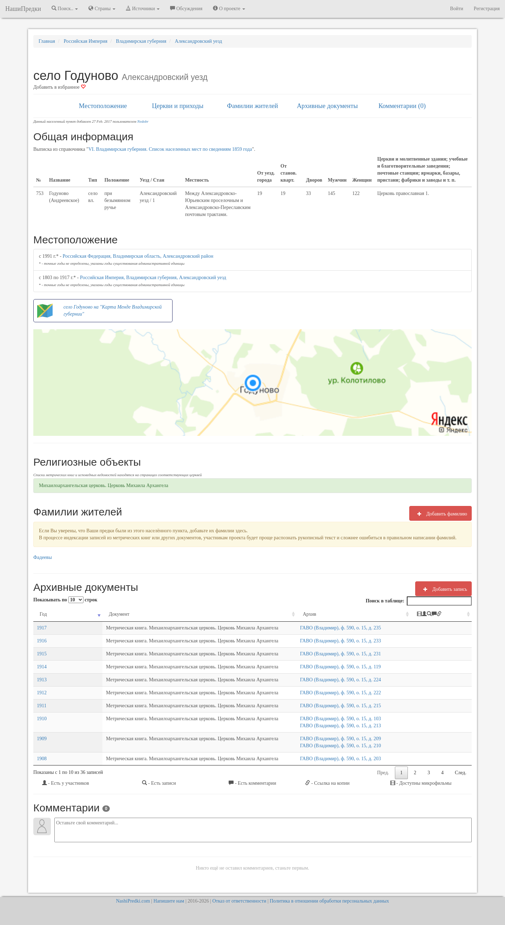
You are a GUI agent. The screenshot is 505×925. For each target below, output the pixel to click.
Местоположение (103, 105)
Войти (456, 8)
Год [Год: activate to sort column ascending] (43, 614)
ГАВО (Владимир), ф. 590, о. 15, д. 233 (346, 640)
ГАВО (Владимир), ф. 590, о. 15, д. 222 (346, 692)
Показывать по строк (65, 599)
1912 (42, 692)
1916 (42, 640)
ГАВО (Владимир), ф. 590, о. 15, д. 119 (346, 666)
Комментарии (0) (402, 105)
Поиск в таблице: (419, 601)
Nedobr (142, 121)
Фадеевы (42, 557)
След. (460, 772)
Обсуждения (186, 8)
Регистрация (487, 8)
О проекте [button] (229, 8)
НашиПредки (23, 8)
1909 (42, 738)
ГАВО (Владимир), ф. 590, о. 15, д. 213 (346, 725)
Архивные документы (327, 105)
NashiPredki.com (133, 901)
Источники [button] (143, 8)
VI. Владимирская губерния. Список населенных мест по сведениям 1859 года (170, 149)
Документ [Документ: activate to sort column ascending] (77, 614)
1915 (42, 653)
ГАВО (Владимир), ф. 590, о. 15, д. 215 (346, 705)
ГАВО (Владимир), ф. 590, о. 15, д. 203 (346, 758)
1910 (42, 718)
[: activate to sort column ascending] (447, 614)
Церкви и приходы (177, 105)
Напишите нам (168, 901)
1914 (42, 666)
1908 (42, 758)
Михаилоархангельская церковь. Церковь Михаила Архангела (103, 485)
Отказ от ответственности (239, 901)
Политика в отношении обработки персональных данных (329, 901)
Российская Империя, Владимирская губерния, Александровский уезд (153, 277)
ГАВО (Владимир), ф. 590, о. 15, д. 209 (346, 738)
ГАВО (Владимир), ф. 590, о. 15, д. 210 (346, 745)
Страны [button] (101, 8)
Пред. (383, 772)
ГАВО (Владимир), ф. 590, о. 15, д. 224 (346, 679)
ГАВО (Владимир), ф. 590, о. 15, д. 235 (346, 627)
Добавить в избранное (59, 87)
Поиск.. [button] (65, 8)
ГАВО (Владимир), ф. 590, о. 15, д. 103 (346, 718)
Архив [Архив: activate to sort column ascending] (315, 614)
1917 (42, 627)
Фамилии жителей (252, 105)
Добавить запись (443, 589)
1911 (41, 705)
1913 (42, 679)
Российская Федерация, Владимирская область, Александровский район (138, 256)
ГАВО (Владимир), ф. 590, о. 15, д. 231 (346, 653)
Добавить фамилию (440, 514)
